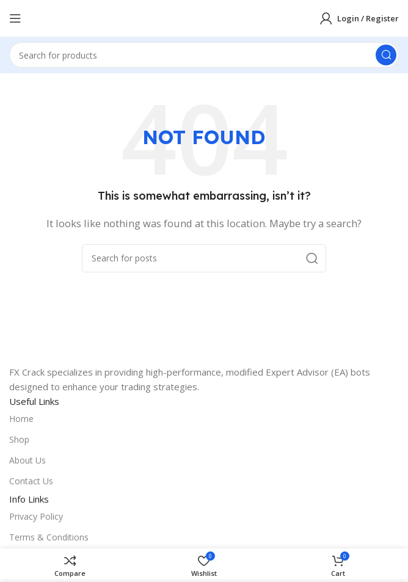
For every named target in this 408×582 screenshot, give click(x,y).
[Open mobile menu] (15, 18)
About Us (27, 460)
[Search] (204, 55)
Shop (19, 439)
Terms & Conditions (49, 537)
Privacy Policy (36, 516)
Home (21, 418)
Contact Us (31, 481)
